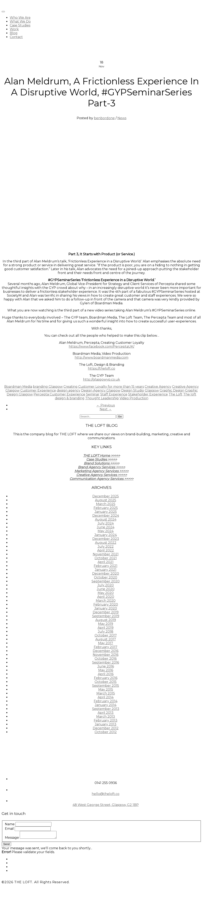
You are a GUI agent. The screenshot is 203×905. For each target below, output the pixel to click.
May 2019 (105, 624)
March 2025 (105, 504)
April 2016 (106, 674)
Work (14, 29)
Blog (13, 33)
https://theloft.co (101, 368)
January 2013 (105, 724)
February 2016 (105, 678)
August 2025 (105, 500)
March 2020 (106, 601)
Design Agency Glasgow (100, 390)
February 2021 (105, 566)
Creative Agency (158, 387)
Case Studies (20, 25)
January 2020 (105, 608)
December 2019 (106, 612)
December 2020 (105, 573)
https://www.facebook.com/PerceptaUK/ (101, 346)
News (121, 118)
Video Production (134, 398)
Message (12, 837)
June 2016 (105, 666)
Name (10, 824)
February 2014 (105, 701)
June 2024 (105, 527)
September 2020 (106, 581)
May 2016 (105, 670)
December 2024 (105, 515)
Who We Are (20, 18)
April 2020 (105, 597)
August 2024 (105, 519)
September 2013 (105, 709)
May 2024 (106, 531)
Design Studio (132, 390)
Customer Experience (38, 390)
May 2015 (105, 689)
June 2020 (106, 589)
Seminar (92, 394)
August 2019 (105, 620)
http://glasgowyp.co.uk (101, 379)
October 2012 (106, 732)
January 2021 (105, 570)
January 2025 (106, 512)
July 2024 (106, 523)
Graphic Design (172, 390)
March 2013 (105, 716)
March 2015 (105, 693)
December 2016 (105, 651)
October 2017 (106, 635)
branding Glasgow (48, 387)
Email (9, 829)
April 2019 (106, 628)
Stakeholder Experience (148, 394)
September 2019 (105, 616)
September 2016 (105, 662)
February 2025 (106, 508)
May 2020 (106, 593)
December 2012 (106, 728)
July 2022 (106, 546)
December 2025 (105, 496)
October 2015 (106, 682)
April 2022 (105, 550)
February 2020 (105, 604)
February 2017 (105, 647)
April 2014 (106, 697)
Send (6, 844)
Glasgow (152, 390)
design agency (68, 390)
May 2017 (105, 643)
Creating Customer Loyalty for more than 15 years (103, 387)
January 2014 (105, 705)
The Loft (175, 394)
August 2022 (105, 543)
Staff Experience (113, 394)
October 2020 (105, 577)
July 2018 (105, 631)
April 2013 (106, 713)
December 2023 (105, 539)
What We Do (20, 21)
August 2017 (105, 639)
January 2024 (105, 535)
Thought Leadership (102, 398)
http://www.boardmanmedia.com (101, 357)
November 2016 (105, 655)
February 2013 (105, 720)
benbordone (104, 118)
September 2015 (105, 686)
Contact (16, 37)
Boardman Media (18, 387)
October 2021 (106, 558)
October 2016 (106, 658)
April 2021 (106, 562)
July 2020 (105, 585)
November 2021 (106, 554)
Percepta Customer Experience (59, 394)
